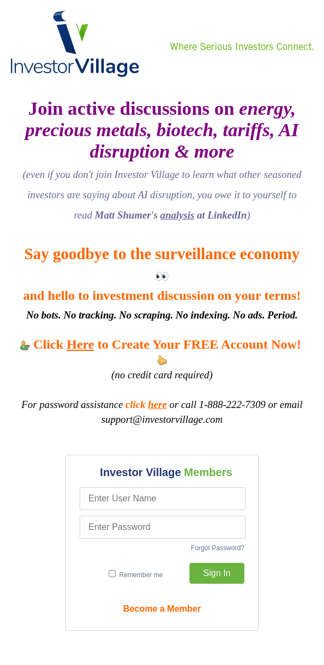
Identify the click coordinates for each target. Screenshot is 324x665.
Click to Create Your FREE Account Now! (162, 351)
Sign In (217, 573)
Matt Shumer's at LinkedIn (171, 215)
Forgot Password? (217, 548)
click (146, 404)
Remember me (136, 574)
